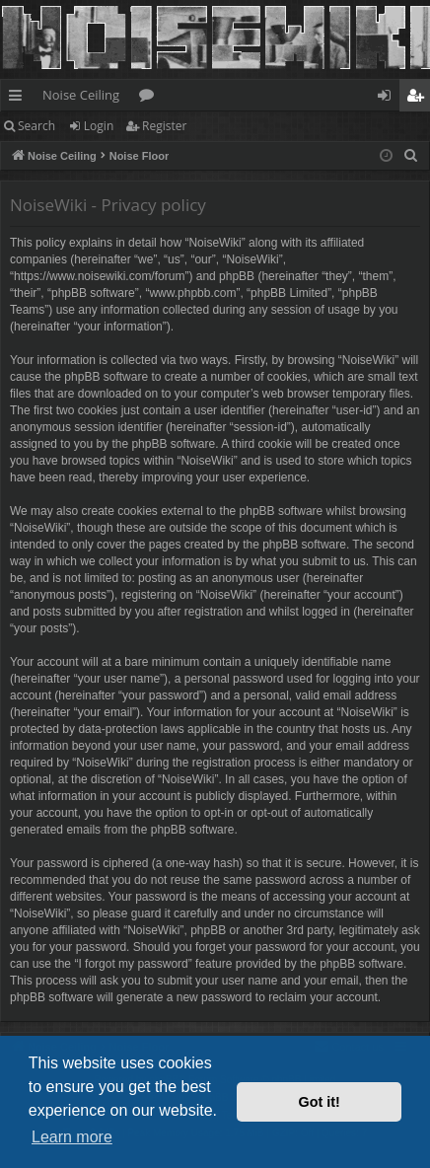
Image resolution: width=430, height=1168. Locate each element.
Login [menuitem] (388, 98)
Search (36, 125)
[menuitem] (411, 156)
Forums (150, 98)
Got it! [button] (319, 1102)
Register (164, 125)
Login (98, 125)
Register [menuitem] (419, 98)
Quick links (19, 98)
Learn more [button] (72, 1137)
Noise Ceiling (80, 95)
